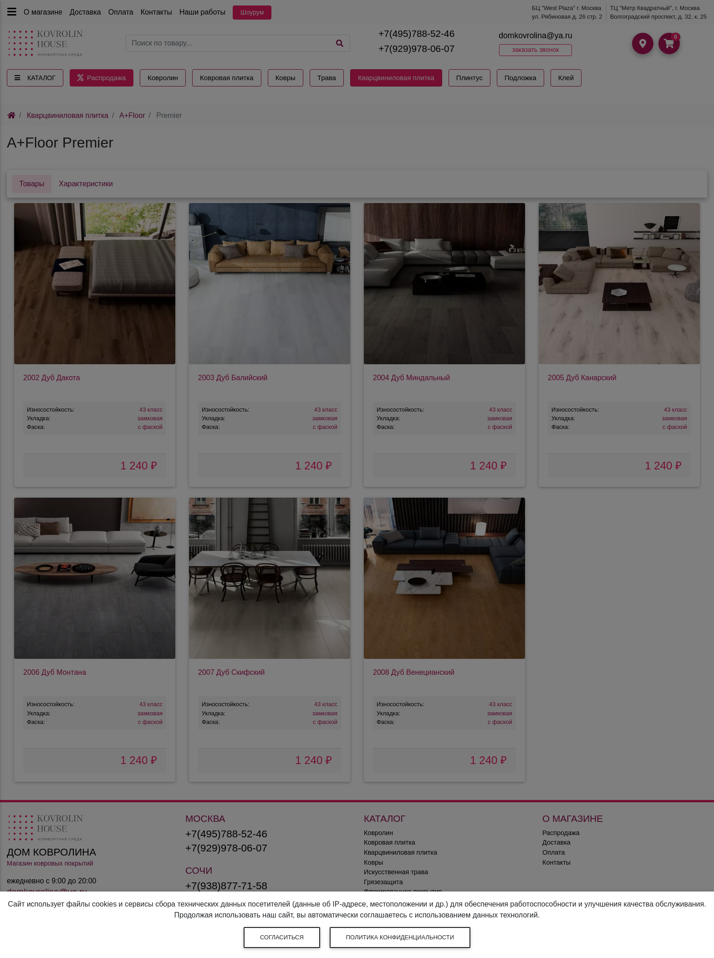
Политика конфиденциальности (400, 937)
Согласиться (282, 937)
